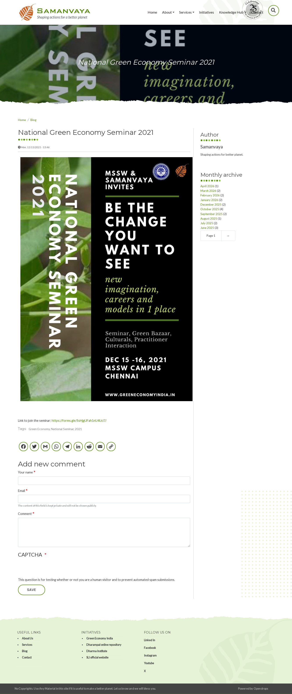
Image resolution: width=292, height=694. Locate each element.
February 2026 (210, 195)
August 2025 (208, 218)
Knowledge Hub (231, 12)
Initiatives (206, 12)
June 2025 (207, 228)
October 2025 (209, 209)
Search (274, 10)
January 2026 (209, 200)
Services (185, 12)
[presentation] (51, 568)
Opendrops (261, 688)
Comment (25, 514)
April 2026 (207, 186)
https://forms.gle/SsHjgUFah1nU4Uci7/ (79, 420)
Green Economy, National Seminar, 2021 (55, 429)
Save (31, 589)
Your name (25, 472)
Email (21, 491)
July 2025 (206, 223)
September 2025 (211, 214)
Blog (33, 120)
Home (152, 12)
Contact (257, 12)
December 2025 (210, 204)
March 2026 (208, 190)
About (167, 12)
